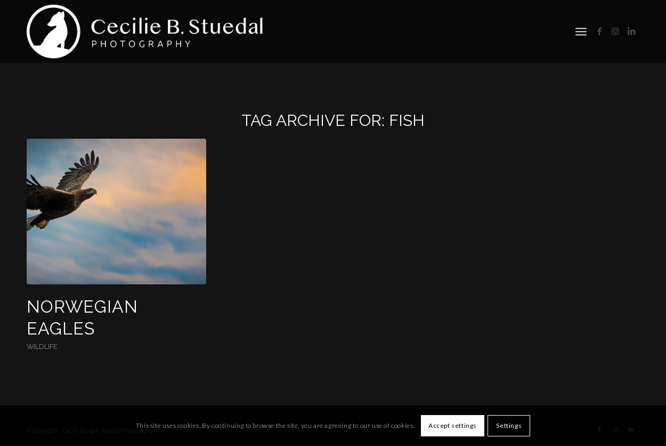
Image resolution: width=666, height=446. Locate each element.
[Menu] (581, 32)
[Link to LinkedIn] (631, 31)
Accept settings (452, 425)
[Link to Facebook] (599, 31)
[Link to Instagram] (615, 31)
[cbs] (148, 31)
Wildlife (42, 347)
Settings (509, 425)
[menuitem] (581, 32)
